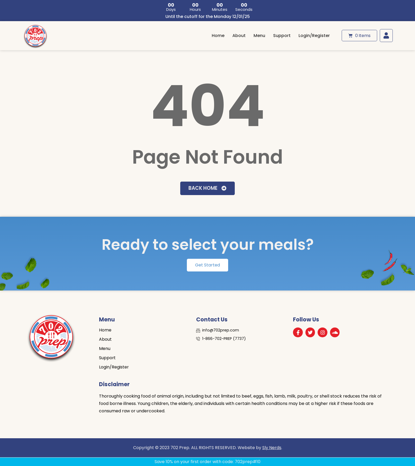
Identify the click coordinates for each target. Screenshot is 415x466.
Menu (259, 36)
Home (218, 36)
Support (282, 36)
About (239, 36)
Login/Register (314, 36)
